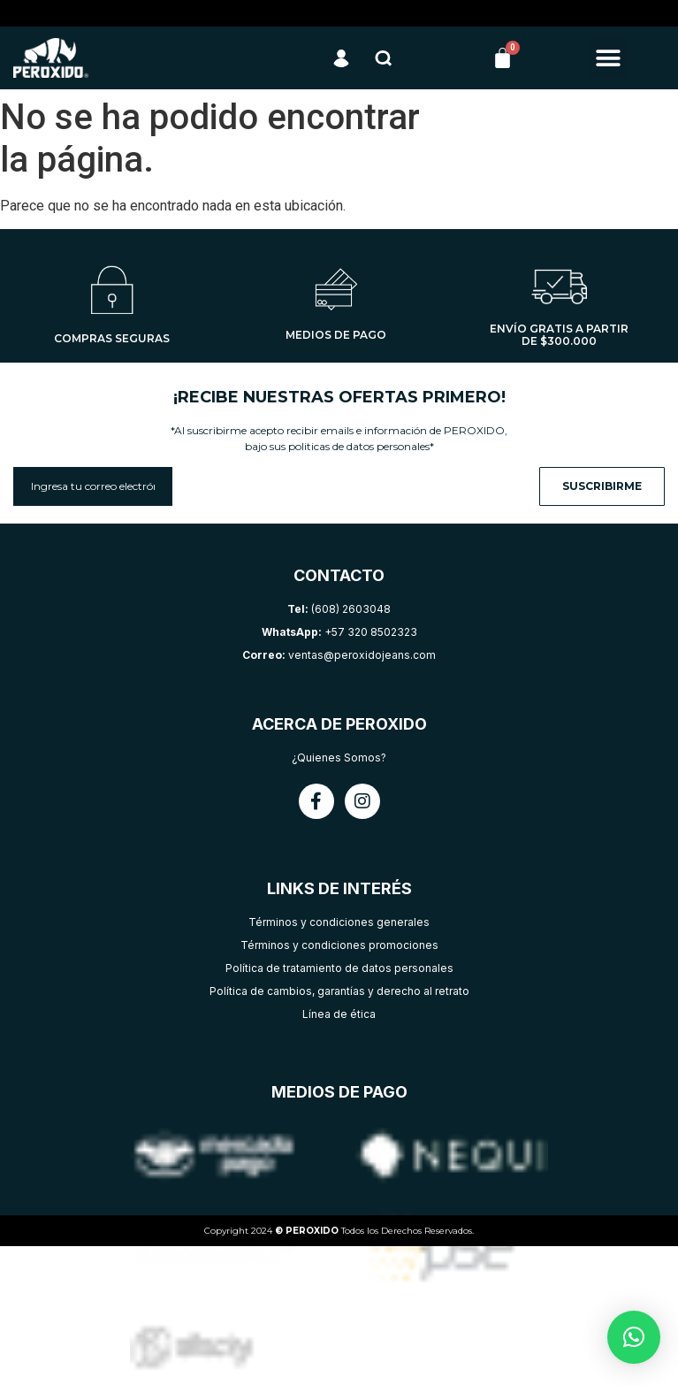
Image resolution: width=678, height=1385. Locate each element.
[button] (608, 58)
